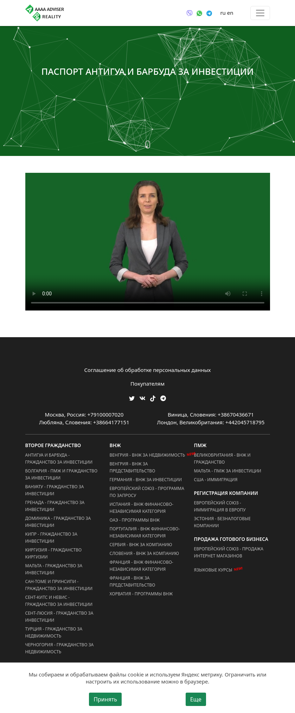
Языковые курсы (213, 570)
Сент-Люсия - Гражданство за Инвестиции (59, 616)
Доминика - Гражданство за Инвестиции (58, 521)
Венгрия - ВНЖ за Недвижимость (147, 455)
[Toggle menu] (260, 13)
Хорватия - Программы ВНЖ (141, 594)
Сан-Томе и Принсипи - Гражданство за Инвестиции (59, 584)
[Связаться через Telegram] (209, 12)
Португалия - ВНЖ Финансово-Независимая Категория (145, 532)
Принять (105, 699)
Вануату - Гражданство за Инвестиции (54, 490)
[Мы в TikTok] (152, 396)
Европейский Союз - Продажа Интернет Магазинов (228, 552)
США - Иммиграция (216, 480)
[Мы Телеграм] (163, 398)
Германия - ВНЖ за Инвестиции (146, 480)
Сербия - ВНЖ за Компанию (141, 545)
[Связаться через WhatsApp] (199, 12)
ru (222, 12)
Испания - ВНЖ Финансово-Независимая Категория (141, 507)
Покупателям (147, 383)
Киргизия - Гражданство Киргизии (53, 553)
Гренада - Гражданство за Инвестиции (55, 505)
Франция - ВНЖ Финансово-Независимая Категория (141, 565)
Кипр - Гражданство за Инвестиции (51, 537)
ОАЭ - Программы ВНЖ (135, 520)
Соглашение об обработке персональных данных (147, 369)
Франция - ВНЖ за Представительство (132, 581)
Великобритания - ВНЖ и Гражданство (222, 458)
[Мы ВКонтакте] (142, 398)
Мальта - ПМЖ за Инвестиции (227, 471)
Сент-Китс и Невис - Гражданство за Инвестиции (59, 600)
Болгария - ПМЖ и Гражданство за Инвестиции (61, 474)
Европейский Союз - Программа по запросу (147, 491)
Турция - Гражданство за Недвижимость (54, 632)
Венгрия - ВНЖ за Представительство (132, 467)
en (230, 12)
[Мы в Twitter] (132, 398)
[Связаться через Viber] (189, 12)
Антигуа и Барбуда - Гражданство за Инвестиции (59, 458)
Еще (195, 699)
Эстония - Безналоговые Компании (222, 522)
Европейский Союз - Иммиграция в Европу (220, 506)
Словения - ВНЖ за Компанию (144, 553)
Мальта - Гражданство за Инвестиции (54, 569)
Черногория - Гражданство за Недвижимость (59, 648)
